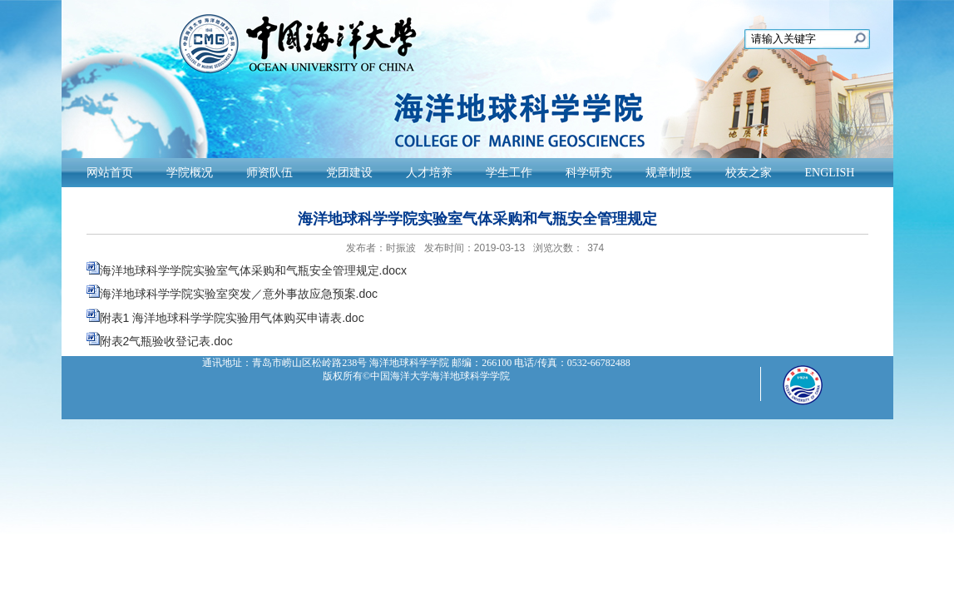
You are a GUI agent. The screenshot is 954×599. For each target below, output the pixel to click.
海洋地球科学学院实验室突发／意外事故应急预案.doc (239, 293)
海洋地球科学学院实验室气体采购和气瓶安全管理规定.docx (253, 270)
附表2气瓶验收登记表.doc (166, 341)
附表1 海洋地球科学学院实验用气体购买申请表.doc (232, 317)
